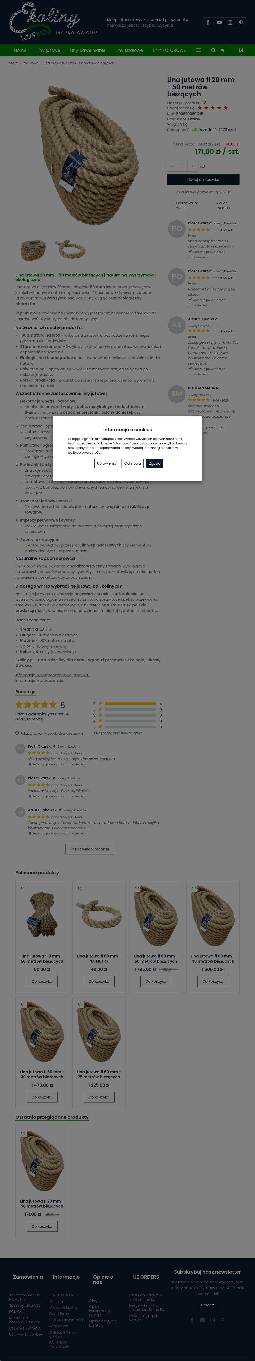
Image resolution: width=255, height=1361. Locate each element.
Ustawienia (106, 463)
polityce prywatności (84, 452)
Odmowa (132, 463)
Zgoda (155, 463)
